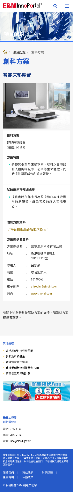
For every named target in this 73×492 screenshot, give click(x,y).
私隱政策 (27, 477)
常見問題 (47, 472)
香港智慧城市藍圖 (17, 362)
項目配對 (19, 52)
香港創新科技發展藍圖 (19, 350)
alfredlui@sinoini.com (44, 286)
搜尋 (55, 6)
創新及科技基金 (15, 356)
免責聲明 (8, 477)
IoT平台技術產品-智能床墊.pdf (27, 229)
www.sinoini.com (41, 293)
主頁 (5, 52)
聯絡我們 (27, 472)
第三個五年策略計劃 (18, 373)
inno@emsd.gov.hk (20, 441)
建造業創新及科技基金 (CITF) (23, 367)
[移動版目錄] (67, 6)
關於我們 (8, 472)
